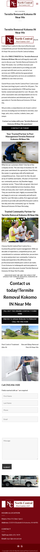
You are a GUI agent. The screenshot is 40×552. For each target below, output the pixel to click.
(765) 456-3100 (13, 385)
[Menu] (37, 3)
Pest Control (20, 11)
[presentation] (18, 430)
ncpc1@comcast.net (14, 539)
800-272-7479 (14, 535)
